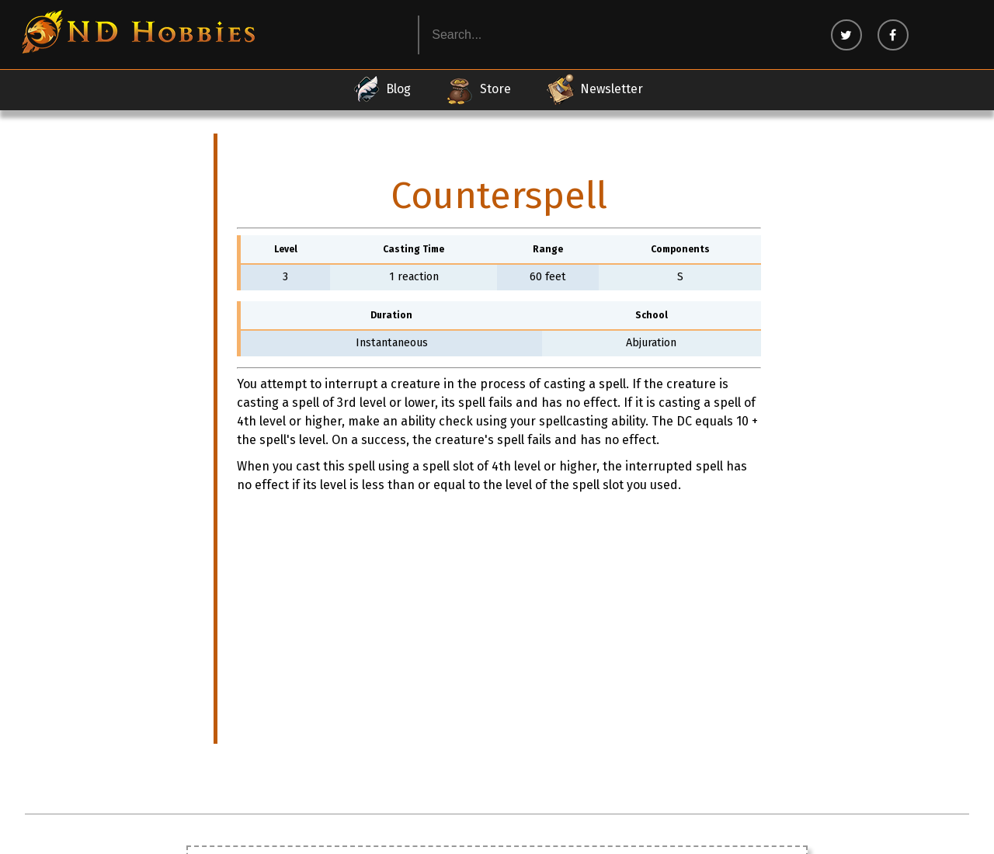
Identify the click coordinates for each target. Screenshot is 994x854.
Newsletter (594, 89)
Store (478, 89)
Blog (381, 89)
